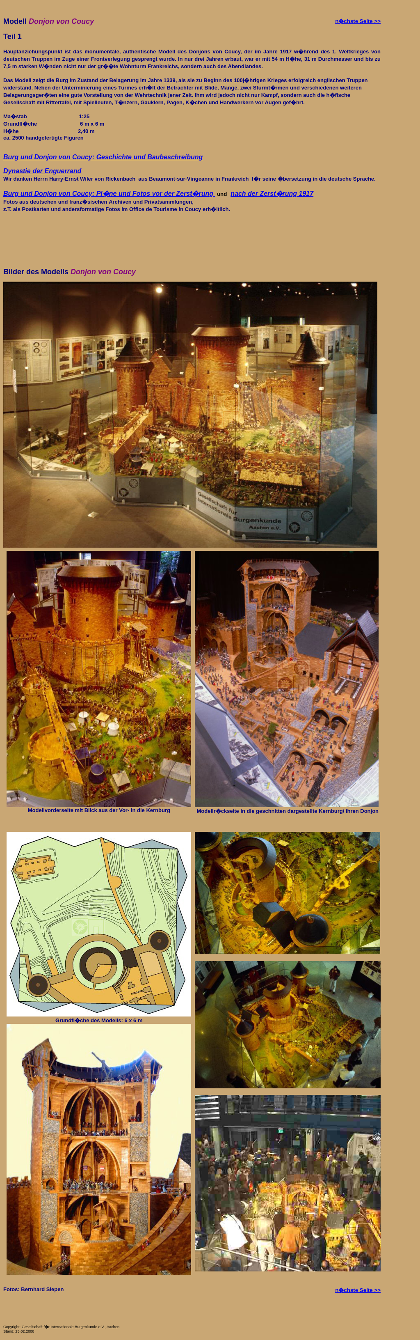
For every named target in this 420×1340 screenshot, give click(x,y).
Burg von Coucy (109, 193)
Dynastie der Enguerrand (42, 171)
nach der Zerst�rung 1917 (272, 193)
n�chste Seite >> (358, 21)
